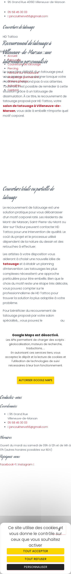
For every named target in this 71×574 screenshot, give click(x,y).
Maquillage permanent (23, 77)
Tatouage (14, 60)
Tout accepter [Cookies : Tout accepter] (35, 551)
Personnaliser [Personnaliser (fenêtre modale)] (35, 567)
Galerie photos (18, 81)
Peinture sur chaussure (23, 73)
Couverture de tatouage (24, 64)
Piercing (13, 68)
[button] (20, 51)
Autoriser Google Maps (35, 380)
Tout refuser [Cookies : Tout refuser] (35, 559)
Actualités (14, 85)
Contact (13, 90)
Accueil (12, 56)
